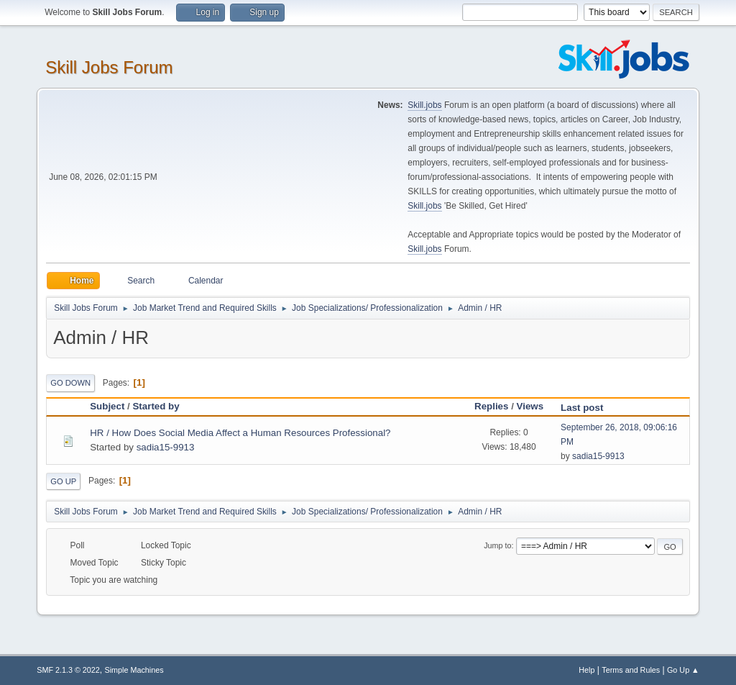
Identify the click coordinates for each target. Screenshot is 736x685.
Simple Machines (134, 670)
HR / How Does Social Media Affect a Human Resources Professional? (240, 432)
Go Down (70, 382)
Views (530, 406)
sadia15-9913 (166, 447)
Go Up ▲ (683, 670)
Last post (588, 407)
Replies (491, 406)
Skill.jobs (424, 105)
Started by (155, 406)
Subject (107, 406)
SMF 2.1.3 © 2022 (68, 670)
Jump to (497, 545)
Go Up (63, 481)
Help (586, 670)
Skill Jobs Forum (108, 67)
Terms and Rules (631, 670)
